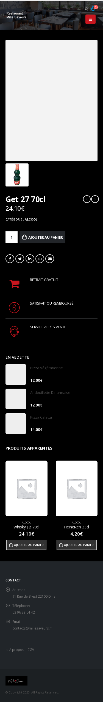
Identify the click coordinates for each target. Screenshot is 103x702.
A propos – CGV (21, 649)
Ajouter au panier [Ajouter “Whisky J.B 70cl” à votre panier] (29, 545)
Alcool (31, 219)
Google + (39, 258)
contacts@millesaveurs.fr (32, 628)
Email (49, 258)
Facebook (9, 258)
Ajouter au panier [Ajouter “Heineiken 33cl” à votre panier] (79, 545)
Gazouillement (19, 258)
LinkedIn (30, 258)
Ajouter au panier (45, 237)
